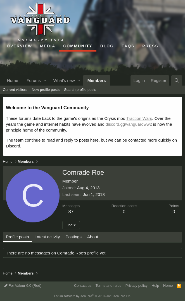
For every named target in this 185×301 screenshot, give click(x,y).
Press (150, 46)
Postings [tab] (73, 236)
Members (96, 80)
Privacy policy (136, 285)
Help (155, 285)
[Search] (176, 80)
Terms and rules (108, 285)
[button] (45, 80)
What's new (64, 80)
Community (77, 46)
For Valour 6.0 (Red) (22, 285)
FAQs (128, 46)
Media (47, 46)
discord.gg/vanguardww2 (129, 124)
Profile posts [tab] (17, 236)
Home (12, 80)
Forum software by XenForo (92, 296)
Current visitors (15, 90)
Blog (107, 46)
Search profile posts (80, 90)
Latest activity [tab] (47, 236)
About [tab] (92, 236)
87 (71, 211)
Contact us (82, 285)
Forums (34, 80)
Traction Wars (139, 118)
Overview (19, 46)
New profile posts (46, 90)
